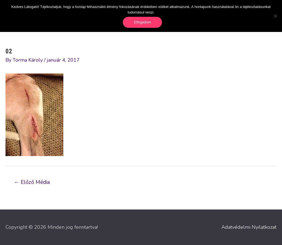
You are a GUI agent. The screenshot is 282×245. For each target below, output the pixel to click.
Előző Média (32, 182)
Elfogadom (142, 22)
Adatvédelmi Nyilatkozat (248, 227)
